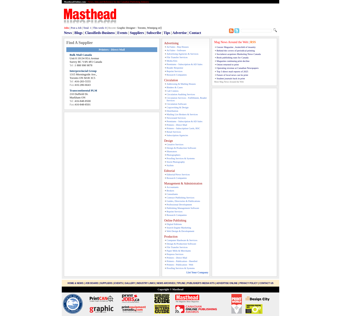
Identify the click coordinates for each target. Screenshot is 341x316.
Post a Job (76, 27)
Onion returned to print (228, 64)
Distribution (172, 111)
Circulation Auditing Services (181, 94)
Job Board (91, 283)
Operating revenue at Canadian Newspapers (238, 68)
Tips (167, 33)
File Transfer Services (177, 57)
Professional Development (179, 204)
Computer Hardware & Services (182, 240)
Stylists (170, 165)
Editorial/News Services (178, 174)
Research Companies (177, 74)
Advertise (179, 33)
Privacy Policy (248, 283)
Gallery (130, 283)
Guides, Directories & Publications (183, 201)
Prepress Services (175, 254)
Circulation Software (177, 104)
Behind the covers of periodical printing (236, 50)
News (68, 33)
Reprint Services (174, 71)
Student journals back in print (231, 78)
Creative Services (175, 144)
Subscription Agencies (177, 135)
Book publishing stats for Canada (233, 57)
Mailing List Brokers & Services (182, 114)
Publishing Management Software (183, 208)
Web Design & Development (180, 231)
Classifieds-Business (100, 33)
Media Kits (172, 60)
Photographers (174, 155)
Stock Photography (176, 162)
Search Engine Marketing (179, 227)
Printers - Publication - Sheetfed (182, 261)
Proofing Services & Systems (181, 158)
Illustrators (172, 151)
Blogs (78, 33)
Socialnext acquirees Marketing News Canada (239, 54)
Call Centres (173, 91)
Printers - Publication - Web (180, 264)
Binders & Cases (175, 87)
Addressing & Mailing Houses (181, 84)
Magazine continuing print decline (233, 61)
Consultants (172, 194)
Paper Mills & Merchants (179, 250)
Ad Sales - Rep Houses (178, 47)
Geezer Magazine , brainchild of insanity (236, 47)
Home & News (75, 283)
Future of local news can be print (232, 75)
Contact (195, 33)
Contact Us (266, 283)
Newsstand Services (176, 118)
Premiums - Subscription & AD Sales (184, 64)
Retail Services (174, 131)
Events (122, 33)
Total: (87, 27)
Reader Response (175, 67)
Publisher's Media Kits (201, 283)
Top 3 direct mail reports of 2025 (232, 71)
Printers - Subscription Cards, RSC (183, 128)
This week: (100, 27)
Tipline (181, 283)
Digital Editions (174, 224)
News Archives (166, 283)
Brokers (170, 190)
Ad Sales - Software (176, 50)
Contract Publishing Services (180, 197)
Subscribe (154, 33)
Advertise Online (227, 283)
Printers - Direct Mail (177, 124)
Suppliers (137, 33)
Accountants (173, 187)
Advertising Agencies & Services (182, 53)
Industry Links (146, 283)
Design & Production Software (181, 148)
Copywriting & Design (178, 107)
